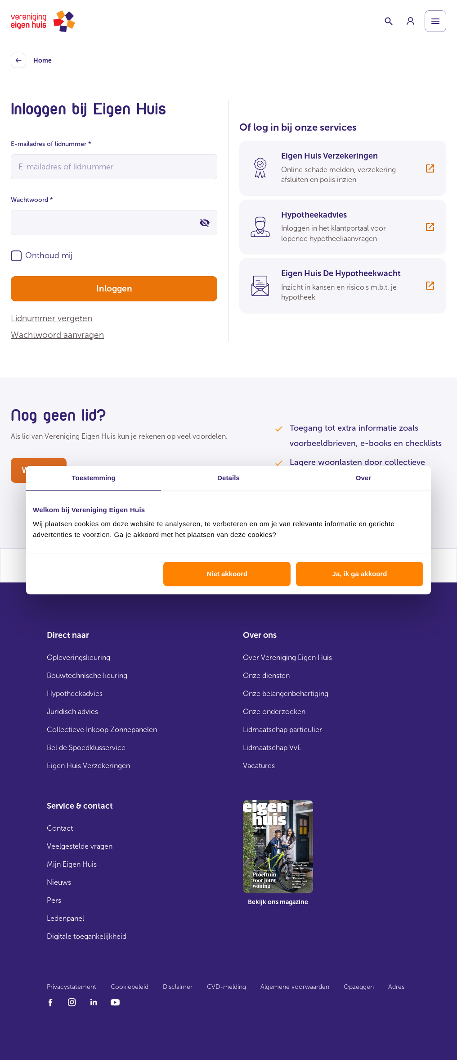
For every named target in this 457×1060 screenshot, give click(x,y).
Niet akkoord (226, 574)
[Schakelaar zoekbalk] (388, 21)
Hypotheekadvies (75, 693)
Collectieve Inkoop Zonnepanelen (102, 729)
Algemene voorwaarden (294, 987)
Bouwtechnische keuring (87, 675)
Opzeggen (359, 987)
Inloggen (114, 288)
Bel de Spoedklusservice (86, 747)
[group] (410, 21)
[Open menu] (435, 21)
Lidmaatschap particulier (282, 729)
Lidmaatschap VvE (272, 747)
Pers (54, 900)
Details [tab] (228, 478)
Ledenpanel (65, 918)
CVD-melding (226, 987)
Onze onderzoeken (274, 711)
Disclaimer (178, 987)
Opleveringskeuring (78, 657)
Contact (60, 828)
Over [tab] (364, 478)
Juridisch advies (72, 711)
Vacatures (259, 765)
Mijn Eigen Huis (72, 864)
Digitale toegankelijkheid (86, 936)
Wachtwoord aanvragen (57, 335)
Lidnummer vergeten (51, 318)
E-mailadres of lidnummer (51, 144)
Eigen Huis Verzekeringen (88, 765)
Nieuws (59, 882)
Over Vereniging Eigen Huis (287, 657)
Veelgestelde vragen (79, 846)
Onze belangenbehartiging (285, 693)
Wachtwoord (32, 200)
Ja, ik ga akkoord (359, 574)
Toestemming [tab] (94, 478)
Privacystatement (71, 987)
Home (31, 61)
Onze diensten (266, 675)
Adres (396, 987)
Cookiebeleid (129, 987)
